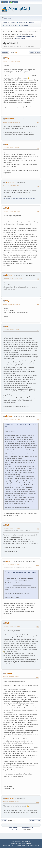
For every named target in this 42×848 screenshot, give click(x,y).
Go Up (4, 820)
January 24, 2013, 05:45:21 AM (11, 304)
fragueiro (9, 673)
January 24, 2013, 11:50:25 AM (11, 329)
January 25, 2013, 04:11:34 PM (11, 528)
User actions (35, 52)
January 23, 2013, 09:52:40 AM (11, 211)
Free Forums (12, 845)
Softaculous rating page (25, 36)
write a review (20, 38)
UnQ (7, 58)
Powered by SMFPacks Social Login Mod (28, 845)
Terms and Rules (19, 841)
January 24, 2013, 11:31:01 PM (11, 419)
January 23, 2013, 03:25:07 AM (11, 122)
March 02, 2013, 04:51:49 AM (11, 676)
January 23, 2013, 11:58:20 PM (13, 278)
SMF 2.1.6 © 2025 (16, 843)
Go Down (5, 52)
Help (13, 841)
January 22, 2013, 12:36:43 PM (11, 61)
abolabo (8, 275)
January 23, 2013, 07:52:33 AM (11, 186)
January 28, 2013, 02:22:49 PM (11, 626)
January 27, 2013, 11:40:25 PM (11, 564)
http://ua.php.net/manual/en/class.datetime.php (18, 198)
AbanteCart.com (16, 830)
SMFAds (5, 845)
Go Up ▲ (27, 841)
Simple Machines (26, 843)
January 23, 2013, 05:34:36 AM (11, 147)
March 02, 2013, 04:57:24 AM (11, 801)
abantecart (9, 119)
